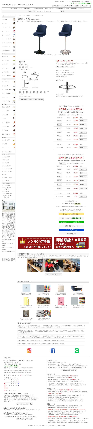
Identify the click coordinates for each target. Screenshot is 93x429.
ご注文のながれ (71, 234)
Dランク (59, 132)
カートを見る (86, 5)
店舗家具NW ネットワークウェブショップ (17, 5)
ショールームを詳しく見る (53, 274)
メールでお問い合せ (71, 230)
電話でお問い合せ (71, 218)
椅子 (3, 17)
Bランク (59, 124)
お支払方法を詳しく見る (69, 370)
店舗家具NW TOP (61, 425)
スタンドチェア (30, 15)
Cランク (59, 128)
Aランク (59, 120)
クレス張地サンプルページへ (65, 66)
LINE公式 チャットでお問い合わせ (71, 222)
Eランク (59, 136)
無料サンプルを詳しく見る (24, 419)
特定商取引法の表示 (33, 425)
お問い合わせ (57, 5)
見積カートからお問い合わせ (71, 214)
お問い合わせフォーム (71, 226)
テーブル (4, 79)
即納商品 (77, 5)
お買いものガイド (43, 425)
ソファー (4, 53)
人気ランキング (67, 5)
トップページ (21, 15)
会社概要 (4, 249)
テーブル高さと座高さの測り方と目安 (32, 99)
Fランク (59, 139)
